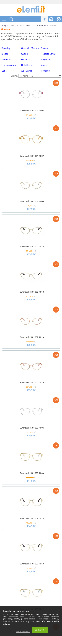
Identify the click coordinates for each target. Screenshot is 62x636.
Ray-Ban (45, 59)
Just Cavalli (26, 70)
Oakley (44, 48)
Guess (24, 54)
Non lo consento (23, 632)
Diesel (5, 54)
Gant (4, 70)
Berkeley (6, 48)
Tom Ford (46, 70)
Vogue (44, 65)
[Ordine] (39, 76)
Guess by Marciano (30, 48)
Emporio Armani (10, 65)
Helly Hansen (27, 65)
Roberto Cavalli (48, 54)
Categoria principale (10, 25)
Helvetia (25, 59)
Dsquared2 (7, 59)
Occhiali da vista (28, 25)
